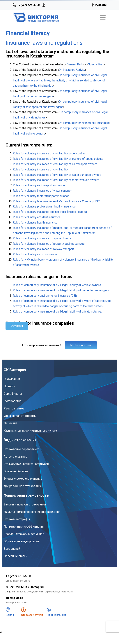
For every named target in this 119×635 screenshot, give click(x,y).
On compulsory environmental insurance (84, 123)
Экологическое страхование (23, 478)
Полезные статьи (15, 556)
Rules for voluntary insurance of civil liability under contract (49, 153)
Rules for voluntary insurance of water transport (42, 190)
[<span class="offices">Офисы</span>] (8, 609)
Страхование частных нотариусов (26, 464)
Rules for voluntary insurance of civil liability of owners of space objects (58, 159)
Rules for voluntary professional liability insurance (44, 206)
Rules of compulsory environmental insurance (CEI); (45, 295)
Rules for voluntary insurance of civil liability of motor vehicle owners (56, 180)
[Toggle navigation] (102, 17)
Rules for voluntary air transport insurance (39, 185)
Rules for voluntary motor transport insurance (41, 196)
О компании (12, 379)
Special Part (95, 64)
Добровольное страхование (23, 486)
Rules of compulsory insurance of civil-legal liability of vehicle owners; (57, 285)
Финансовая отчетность (20, 416)
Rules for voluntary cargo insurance (35, 254)
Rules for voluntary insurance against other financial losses (50, 212)
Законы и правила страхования (25, 504)
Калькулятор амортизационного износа (30, 430)
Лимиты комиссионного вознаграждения (32, 512)
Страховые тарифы (17, 519)
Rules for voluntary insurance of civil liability (40, 169)
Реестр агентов (14, 408)
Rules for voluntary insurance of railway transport (43, 249)
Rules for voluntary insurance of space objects (42, 238)
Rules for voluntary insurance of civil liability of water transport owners (57, 175)
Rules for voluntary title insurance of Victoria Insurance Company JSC (56, 201)
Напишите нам (80, 345)
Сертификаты (13, 393)
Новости (9, 386)
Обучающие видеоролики (21, 541)
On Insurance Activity (72, 69)
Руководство (13, 401)
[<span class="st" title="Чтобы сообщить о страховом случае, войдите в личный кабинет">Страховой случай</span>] (23, 609)
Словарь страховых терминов (24, 534)
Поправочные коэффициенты (24, 526)
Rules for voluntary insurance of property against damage (49, 243)
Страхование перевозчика (21, 449)
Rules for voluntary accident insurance (37, 217)
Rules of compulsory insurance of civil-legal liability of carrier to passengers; (61, 290)
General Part (74, 64)
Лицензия (10, 423)
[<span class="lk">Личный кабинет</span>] (49, 609)
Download (17, 325)
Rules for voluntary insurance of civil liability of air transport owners (55, 164)
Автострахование (15, 456)
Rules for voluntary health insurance (35, 222)
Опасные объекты (16, 471)
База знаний (12, 548)
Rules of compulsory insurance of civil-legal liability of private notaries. (57, 311)
